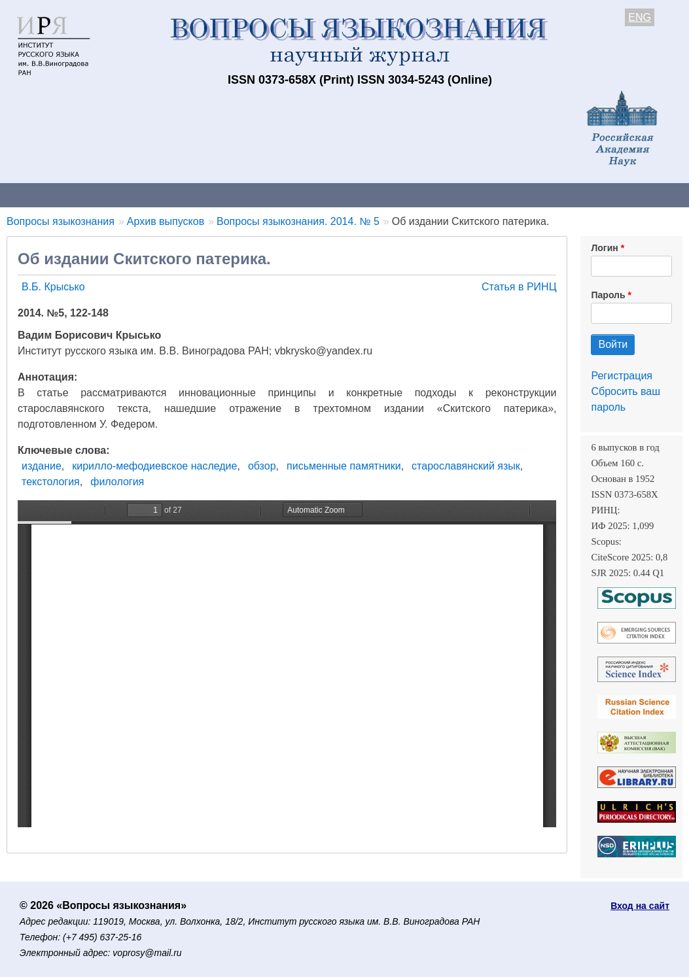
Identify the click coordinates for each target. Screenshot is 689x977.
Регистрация (621, 375)
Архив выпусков (366, 194)
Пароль (608, 295)
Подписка (455, 194)
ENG (639, 17)
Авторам (184, 194)
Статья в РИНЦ (519, 286)
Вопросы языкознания (61, 221)
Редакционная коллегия (562, 194)
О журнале (39, 194)
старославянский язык (466, 465)
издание (42, 465)
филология (117, 481)
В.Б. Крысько (53, 286)
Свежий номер (266, 194)
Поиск (660, 194)
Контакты (114, 194)
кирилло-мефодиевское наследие (154, 465)
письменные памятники (344, 465)
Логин (604, 248)
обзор (262, 465)
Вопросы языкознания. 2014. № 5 (298, 221)
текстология (51, 481)
